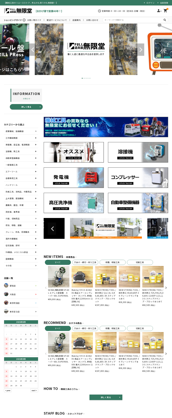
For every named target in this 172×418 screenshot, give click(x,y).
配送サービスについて (57, 20)
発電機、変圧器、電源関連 (18, 144)
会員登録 (164, 3)
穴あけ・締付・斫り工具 (85, 262)
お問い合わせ (92, 20)
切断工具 (140, 262)
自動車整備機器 (13, 158)
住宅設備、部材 (13, 245)
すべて (58, 262)
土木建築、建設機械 (15, 198)
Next (140, 49)
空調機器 (10, 258)
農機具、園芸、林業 (15, 205)
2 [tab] (84, 78)
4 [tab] (88, 78)
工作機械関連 (12, 138)
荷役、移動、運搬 (14, 225)
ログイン (151, 3)
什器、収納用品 (13, 218)
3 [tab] (86, 78)
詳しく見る (26, 106)
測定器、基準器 (13, 211)
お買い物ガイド (34, 20)
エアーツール (12, 171)
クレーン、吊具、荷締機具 (17, 232)
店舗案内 (77, 20)
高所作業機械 (12, 238)
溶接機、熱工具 (13, 151)
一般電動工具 (12, 164)
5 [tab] (90, 78)
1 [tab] (82, 78)
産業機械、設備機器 (15, 131)
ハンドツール (12, 185)
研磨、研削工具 (112, 262)
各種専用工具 (12, 178)
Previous (32, 49)
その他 (9, 265)
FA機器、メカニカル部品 (17, 252)
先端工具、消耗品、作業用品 (19, 191)
